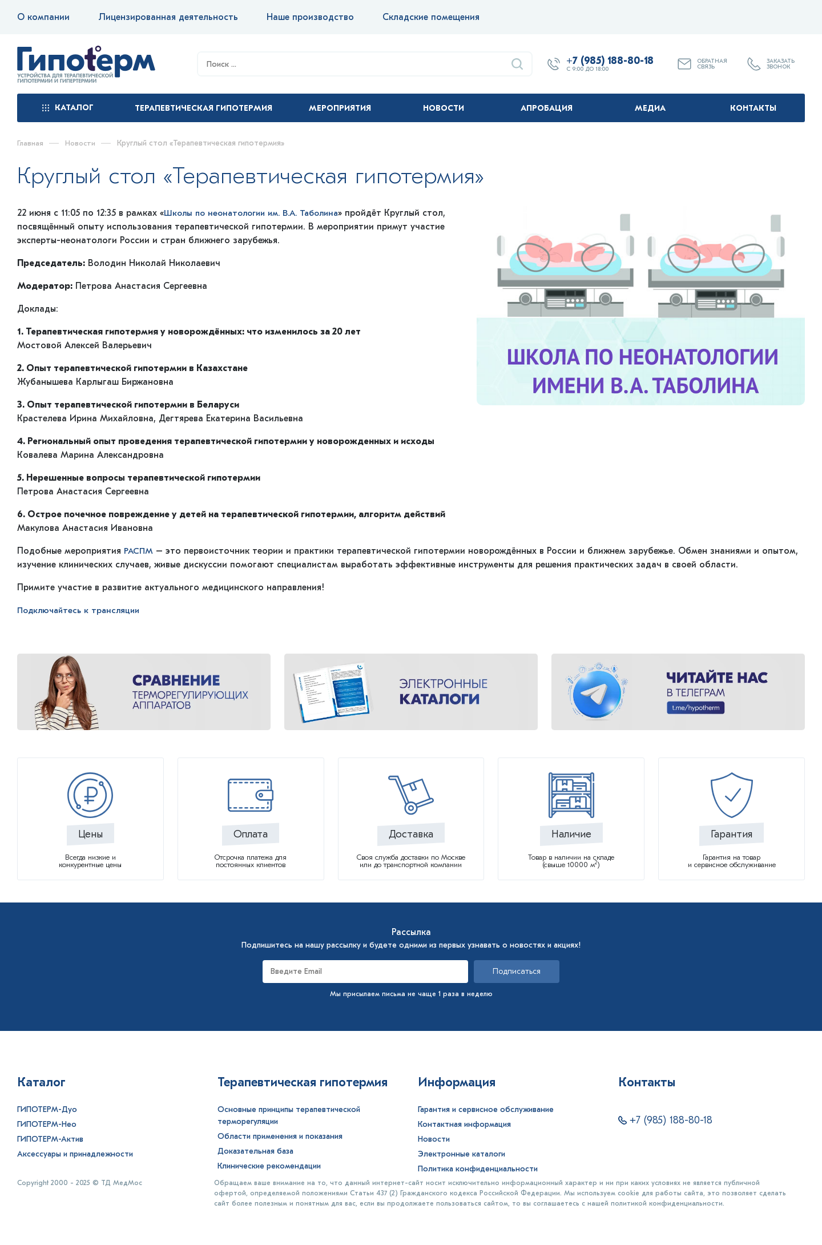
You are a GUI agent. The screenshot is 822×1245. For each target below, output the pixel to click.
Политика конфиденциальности (478, 1169)
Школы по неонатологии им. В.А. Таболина (258, 213)
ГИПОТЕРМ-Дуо (47, 1109)
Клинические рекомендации (269, 1166)
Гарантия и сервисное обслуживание (486, 1109)
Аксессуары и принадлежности (75, 1154)
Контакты (753, 108)
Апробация (547, 108)
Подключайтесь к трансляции (81, 610)
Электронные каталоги (461, 1154)
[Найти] (517, 64)
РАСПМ (141, 551)
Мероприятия (340, 108)
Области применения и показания (279, 1136)
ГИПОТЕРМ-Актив (50, 1139)
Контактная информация (464, 1124)
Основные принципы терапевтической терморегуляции (288, 1115)
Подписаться (517, 971)
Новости (443, 108)
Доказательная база (255, 1151)
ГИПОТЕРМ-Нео (46, 1124)
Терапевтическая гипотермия (203, 108)
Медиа (650, 108)
